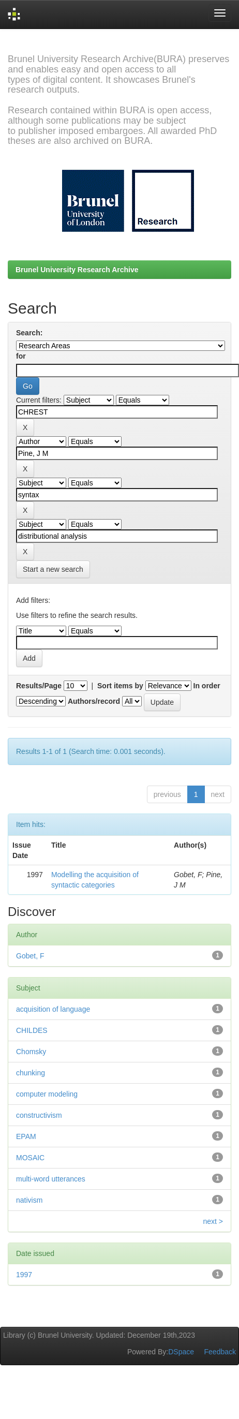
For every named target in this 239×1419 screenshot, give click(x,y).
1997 (24, 1274)
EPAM (26, 1136)
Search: (29, 333)
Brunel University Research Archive (77, 269)
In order (206, 686)
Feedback (220, 1352)
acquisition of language (53, 1009)
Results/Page (39, 686)
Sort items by (120, 686)
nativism (29, 1200)
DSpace (181, 1352)
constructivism (39, 1115)
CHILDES (32, 1030)
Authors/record (94, 701)
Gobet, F (30, 956)
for (21, 356)
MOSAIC (30, 1158)
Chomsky (31, 1051)
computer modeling (47, 1094)
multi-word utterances (50, 1179)
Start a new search (53, 569)
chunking (30, 1073)
